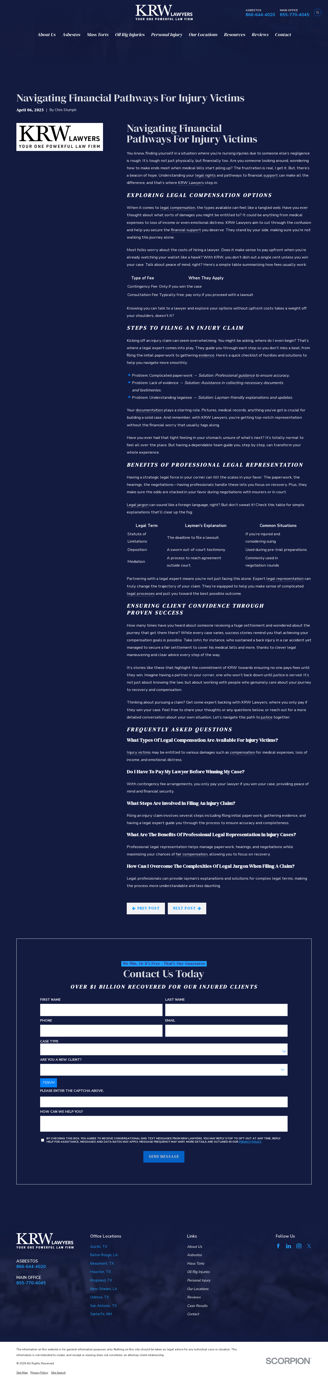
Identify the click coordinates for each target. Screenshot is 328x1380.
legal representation (285, 578)
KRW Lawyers (191, 182)
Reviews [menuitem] (260, 34)
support (270, 175)
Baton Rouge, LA (104, 1255)
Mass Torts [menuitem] (97, 34)
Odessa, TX (99, 1297)
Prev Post (146, 908)
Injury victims (139, 752)
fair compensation (192, 854)
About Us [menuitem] (46, 34)
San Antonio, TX (103, 1305)
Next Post (187, 908)
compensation (242, 752)
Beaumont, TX (102, 1263)
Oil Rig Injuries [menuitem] (129, 34)
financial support (186, 230)
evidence (206, 355)
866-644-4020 (260, 15)
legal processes (141, 593)
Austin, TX (98, 1246)
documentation (149, 410)
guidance (246, 375)
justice (266, 717)
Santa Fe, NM (101, 1314)
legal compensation (177, 207)
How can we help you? (61, 1112)
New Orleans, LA (103, 1288)
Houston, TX (100, 1271)
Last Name (175, 1000)
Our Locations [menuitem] (203, 34)
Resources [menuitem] (234, 34)
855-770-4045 (294, 15)
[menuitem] (22, 1372)
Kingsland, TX (101, 1280)
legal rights (205, 175)
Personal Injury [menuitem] (166, 34)
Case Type (49, 1041)
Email (170, 1021)
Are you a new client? (61, 1060)
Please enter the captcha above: (72, 1091)
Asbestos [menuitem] (71, 34)
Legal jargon (137, 504)
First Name (50, 1000)
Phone (46, 1021)
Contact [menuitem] (283, 34)
